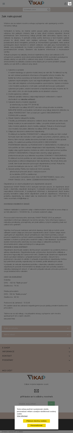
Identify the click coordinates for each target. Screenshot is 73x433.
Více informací (22, 416)
